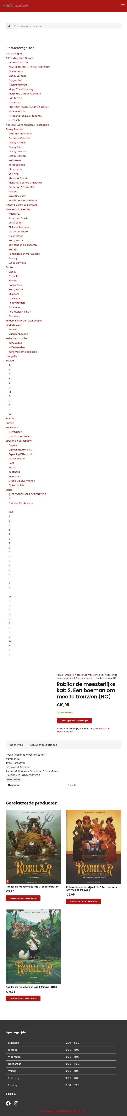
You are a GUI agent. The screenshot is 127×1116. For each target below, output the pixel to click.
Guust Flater (16, 236)
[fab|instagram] (16, 1103)
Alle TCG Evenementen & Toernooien (27, 125)
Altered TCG (16, 71)
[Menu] (123, 6)
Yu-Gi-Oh (14, 120)
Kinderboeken (14, 325)
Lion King (13, 173)
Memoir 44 (15, 476)
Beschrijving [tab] (16, 744)
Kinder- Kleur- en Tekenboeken (24, 320)
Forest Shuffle (17, 458)
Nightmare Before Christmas (25, 182)
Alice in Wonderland (20, 133)
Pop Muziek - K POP (20, 311)
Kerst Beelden (17, 165)
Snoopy (13, 258)
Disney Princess (18, 156)
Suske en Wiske (17, 263)
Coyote (13, 445)
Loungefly (11, 356)
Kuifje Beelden (17, 347)
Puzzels (10, 423)
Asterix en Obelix (18, 218)
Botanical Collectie (19, 138)
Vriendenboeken (18, 334)
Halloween (15, 160)
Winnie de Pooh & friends (23, 200)
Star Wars (14, 316)
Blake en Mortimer (19, 227)
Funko (9, 267)
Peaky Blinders (17, 302)
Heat (11, 463)
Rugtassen (12, 427)
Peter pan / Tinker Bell (21, 187)
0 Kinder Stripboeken (21, 503)
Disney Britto (16, 147)
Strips (68, 674)
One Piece (14, 102)
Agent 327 (14, 213)
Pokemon (14, 307)
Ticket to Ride (16, 485)
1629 (11, 512)
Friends (13, 280)
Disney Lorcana (17, 75)
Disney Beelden (14, 129)
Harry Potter (16, 240)
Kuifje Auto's (15, 343)
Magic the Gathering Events (25, 93)
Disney (12, 271)
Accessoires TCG (18, 62)
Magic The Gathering (21, 89)
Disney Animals (17, 142)
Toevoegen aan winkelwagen (74, 720)
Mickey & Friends (18, 178)
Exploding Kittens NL (20, 449)
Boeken (13, 329)
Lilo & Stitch (15, 169)
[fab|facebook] (8, 1103)
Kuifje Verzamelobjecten (23, 352)
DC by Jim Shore (18, 231)
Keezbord (14, 472)
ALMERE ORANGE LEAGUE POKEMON (29, 67)
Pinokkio (13, 191)
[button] (23, 898)
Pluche (10, 418)
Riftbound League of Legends (25, 116)
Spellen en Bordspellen (19, 440)
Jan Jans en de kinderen (23, 245)
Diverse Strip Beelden (18, 209)
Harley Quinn (16, 285)
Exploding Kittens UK (20, 454)
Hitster (12, 467)
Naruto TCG (15, 98)
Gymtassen (15, 432)
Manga (10, 360)
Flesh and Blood (18, 84)
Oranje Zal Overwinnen (22, 481)
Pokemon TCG (17, 111)
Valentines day (17, 196)
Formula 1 (14, 276)
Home (60, 674)
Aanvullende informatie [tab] (43, 744)
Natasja (13, 249)
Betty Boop (15, 222)
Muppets (14, 294)
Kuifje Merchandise (16, 338)
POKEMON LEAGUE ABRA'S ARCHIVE (29, 107)
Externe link (13, 779)
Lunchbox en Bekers (20, 436)
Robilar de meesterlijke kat (90, 674)
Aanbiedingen (14, 53)
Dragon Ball (15, 80)
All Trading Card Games (19, 58)
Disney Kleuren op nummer (21, 205)
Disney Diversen (18, 151)
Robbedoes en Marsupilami (24, 254)
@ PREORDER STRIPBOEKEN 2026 (27, 494)
